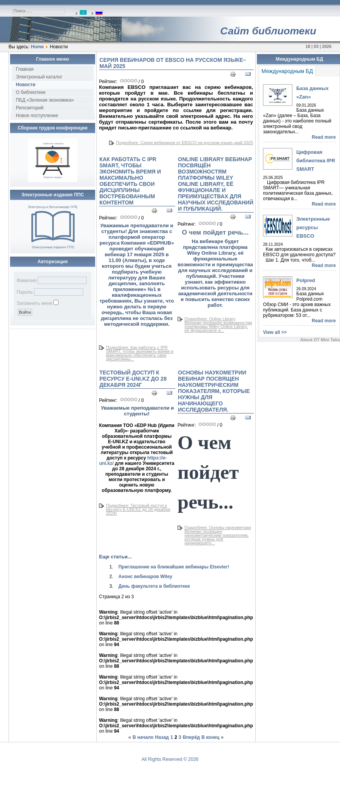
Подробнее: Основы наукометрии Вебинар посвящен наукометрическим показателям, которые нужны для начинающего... (218, 535)
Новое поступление (37, 115)
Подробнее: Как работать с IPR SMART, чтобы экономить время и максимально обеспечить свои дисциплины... (139, 353)
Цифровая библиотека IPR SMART (315, 160)
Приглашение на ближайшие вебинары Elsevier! (173, 567)
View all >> (275, 332)
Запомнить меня (34, 303)
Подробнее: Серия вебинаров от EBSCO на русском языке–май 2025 (184, 142)
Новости (25, 84)
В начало (143, 737)
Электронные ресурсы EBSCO (313, 227)
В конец (210, 737)
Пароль (25, 292)
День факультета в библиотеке (154, 586)
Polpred (305, 280)
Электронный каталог (39, 77)
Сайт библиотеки (268, 31)
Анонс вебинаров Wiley (145, 576)
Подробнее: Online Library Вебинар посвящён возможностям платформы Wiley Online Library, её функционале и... (218, 324)
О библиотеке (31, 92)
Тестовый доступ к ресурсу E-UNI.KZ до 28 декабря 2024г (133, 378)
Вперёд (191, 737)
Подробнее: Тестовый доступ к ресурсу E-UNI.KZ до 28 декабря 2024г (138, 509)
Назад (162, 737)
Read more (324, 137)
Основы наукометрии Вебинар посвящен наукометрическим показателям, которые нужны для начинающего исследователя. (214, 391)
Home (37, 46)
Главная (25, 69)
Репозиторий (30, 108)
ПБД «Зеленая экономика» (45, 100)
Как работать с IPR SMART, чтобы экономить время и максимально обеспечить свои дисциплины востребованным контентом (130, 181)
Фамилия (26, 280)
